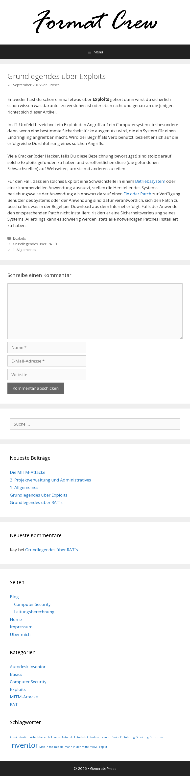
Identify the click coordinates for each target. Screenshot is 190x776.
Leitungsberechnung (34, 612)
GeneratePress (103, 768)
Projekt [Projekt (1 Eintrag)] (102, 747)
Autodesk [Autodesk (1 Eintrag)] (80, 737)
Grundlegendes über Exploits (38, 495)
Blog (14, 596)
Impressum (21, 627)
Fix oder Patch (137, 194)
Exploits (19, 238)
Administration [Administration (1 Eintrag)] (19, 737)
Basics (16, 674)
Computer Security (32, 604)
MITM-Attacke (24, 697)
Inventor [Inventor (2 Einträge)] (24, 745)
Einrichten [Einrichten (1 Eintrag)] (156, 737)
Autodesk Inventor (28, 666)
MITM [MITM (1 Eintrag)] (93, 747)
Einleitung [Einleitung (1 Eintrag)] (142, 737)
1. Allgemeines (24, 249)
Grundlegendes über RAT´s (35, 244)
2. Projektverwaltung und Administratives (50, 480)
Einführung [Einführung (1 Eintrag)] (127, 737)
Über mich (20, 634)
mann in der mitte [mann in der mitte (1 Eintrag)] (77, 747)
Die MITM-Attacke (27, 472)
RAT (14, 704)
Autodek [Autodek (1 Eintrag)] (67, 737)
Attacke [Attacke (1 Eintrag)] (56, 737)
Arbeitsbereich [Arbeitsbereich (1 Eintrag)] (40, 737)
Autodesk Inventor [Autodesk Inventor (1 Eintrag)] (99, 737)
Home (16, 619)
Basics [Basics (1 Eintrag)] (115, 737)
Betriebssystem (150, 181)
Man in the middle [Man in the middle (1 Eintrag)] (51, 747)
